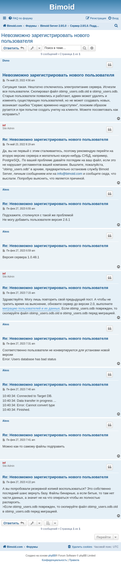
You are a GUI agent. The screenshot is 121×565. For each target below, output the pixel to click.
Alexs (5, 189)
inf (3, 125)
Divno (5, 60)
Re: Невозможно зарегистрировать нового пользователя (55, 139)
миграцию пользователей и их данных (31, 308)
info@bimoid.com (69, 174)
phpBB (52, 555)
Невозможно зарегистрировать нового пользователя (45, 38)
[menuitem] (20, 18)
